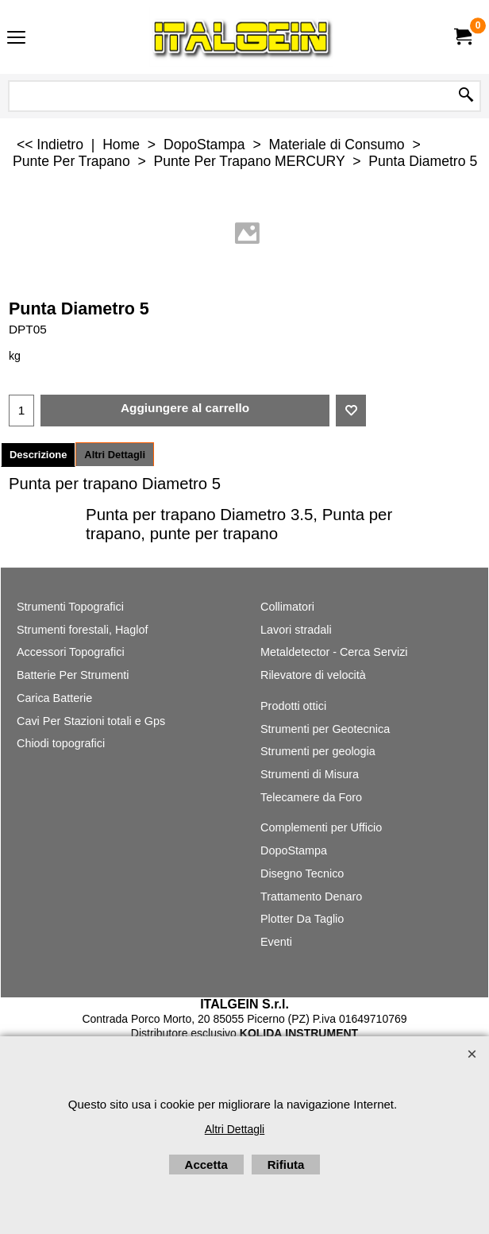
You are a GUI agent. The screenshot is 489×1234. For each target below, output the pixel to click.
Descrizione (38, 455)
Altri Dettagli (114, 455)
